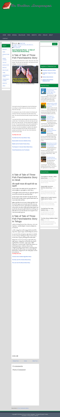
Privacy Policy (31, 415)
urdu (4, 85)
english (15, 44)
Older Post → (35, 361)
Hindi (9, 35)
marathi (5, 83)
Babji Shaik (22, 43)
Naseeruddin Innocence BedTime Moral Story (51, 130)
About (51, 35)
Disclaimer (24, 415)
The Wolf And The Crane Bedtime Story (47, 209)
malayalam (5, 70)
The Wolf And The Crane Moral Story (21, 137)
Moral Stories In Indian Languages (27, 414)
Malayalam (21, 35)
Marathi (34, 35)
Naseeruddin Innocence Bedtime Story (21, 140)
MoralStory (14, 46)
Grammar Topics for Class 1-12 (49, 73)
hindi (18, 44)
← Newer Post (15, 361)
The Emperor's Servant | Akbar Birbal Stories (51, 117)
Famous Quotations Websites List (48, 80)
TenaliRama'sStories (6, 79)
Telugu (19, 46)
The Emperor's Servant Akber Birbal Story (22, 146)
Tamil (28, 35)
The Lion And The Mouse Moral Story (21, 262)
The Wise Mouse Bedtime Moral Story (52, 158)
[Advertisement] (30, 22)
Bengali (14, 35)
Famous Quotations (48, 77)
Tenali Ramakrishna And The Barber (21, 150)
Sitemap (36, 415)
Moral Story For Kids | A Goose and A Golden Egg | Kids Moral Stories (52, 91)
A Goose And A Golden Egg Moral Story (21, 256)
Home (4, 35)
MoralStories (30, 44)
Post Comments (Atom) (23, 408)
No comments (17, 47)
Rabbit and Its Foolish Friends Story (21, 143)
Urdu (39, 35)
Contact (5, 38)
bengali (5, 67)
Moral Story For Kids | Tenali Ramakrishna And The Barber (52, 144)
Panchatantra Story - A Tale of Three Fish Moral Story (23, 50)
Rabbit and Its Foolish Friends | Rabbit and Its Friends (52, 105)
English (45, 35)
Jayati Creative (45, 414)
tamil (4, 72)
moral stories (23, 44)
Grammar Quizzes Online (49, 70)
